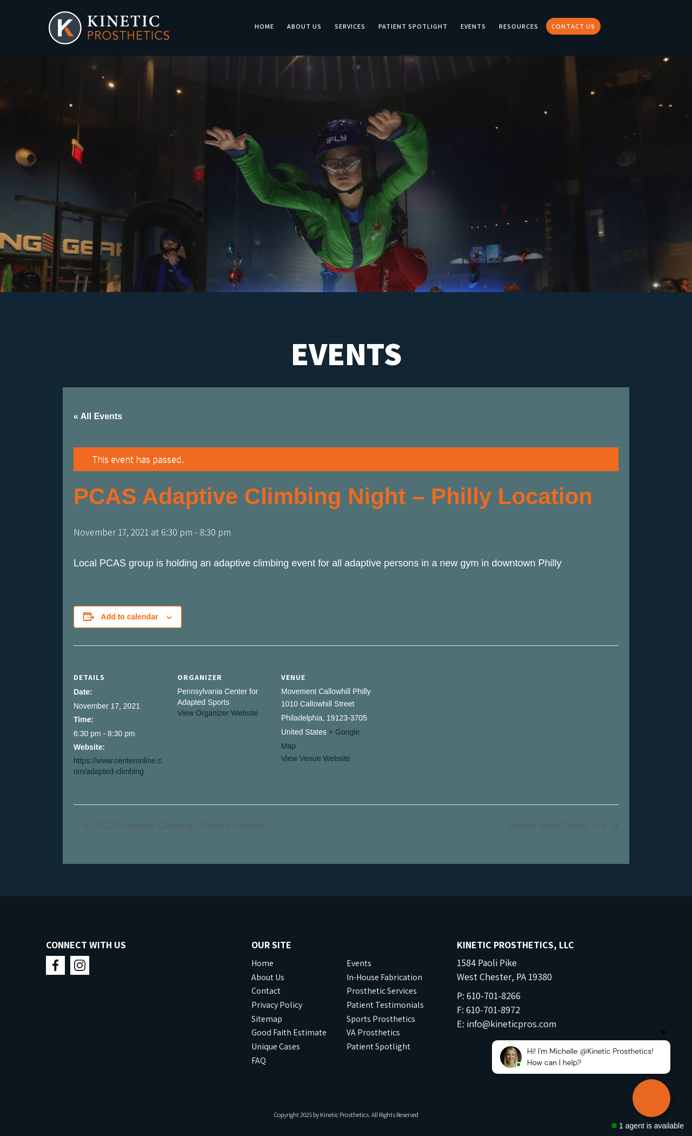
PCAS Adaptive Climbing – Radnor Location (180, 825)
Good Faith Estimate (289, 1032)
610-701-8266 (494, 995)
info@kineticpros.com (511, 1024)
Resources (518, 26)
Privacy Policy (276, 1004)
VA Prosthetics (373, 1032)
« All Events (98, 416)
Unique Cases (275, 1046)
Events (473, 26)
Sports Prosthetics (381, 1019)
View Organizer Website (217, 713)
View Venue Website (315, 758)
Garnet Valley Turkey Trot (558, 825)
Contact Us (573, 26)
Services (350, 26)
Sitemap (266, 1019)
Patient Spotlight (413, 26)
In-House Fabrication (384, 977)
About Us (304, 26)
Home (264, 26)
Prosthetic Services (382, 990)
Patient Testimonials (385, 1004)
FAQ (258, 1060)
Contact (266, 990)
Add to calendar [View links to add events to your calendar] (129, 616)
